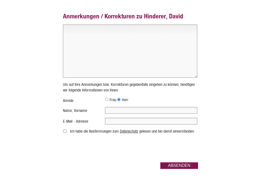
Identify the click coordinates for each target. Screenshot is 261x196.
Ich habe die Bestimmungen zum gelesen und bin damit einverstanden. (132, 131)
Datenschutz (129, 131)
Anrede (68, 100)
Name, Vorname (75, 110)
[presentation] (159, 148)
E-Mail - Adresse (75, 121)
